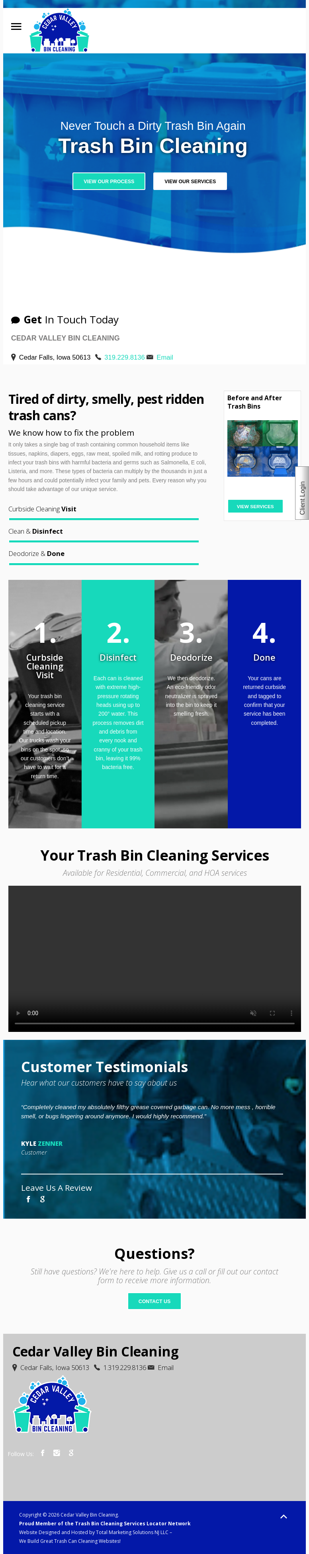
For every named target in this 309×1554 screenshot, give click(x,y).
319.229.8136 (124, 357)
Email (164, 357)
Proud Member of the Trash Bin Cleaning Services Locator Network (105, 1523)
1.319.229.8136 (124, 1367)
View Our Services (190, 181)
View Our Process (109, 181)
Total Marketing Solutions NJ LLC (132, 1532)
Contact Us (155, 1301)
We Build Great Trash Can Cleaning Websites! (70, 1541)
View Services (255, 506)
